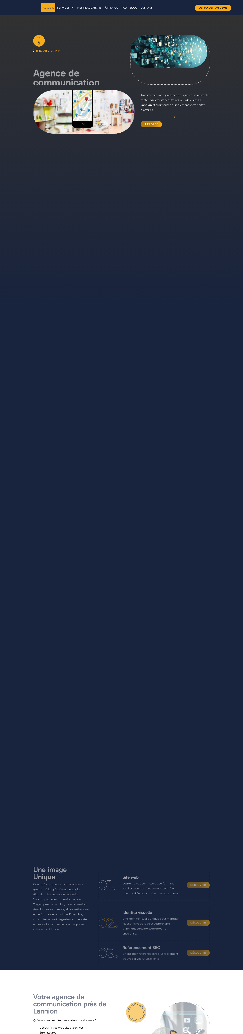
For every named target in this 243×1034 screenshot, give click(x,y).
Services (65, 8)
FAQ (124, 7)
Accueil (48, 7)
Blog (133, 7)
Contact (146, 7)
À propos (111, 7)
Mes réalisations (89, 7)
